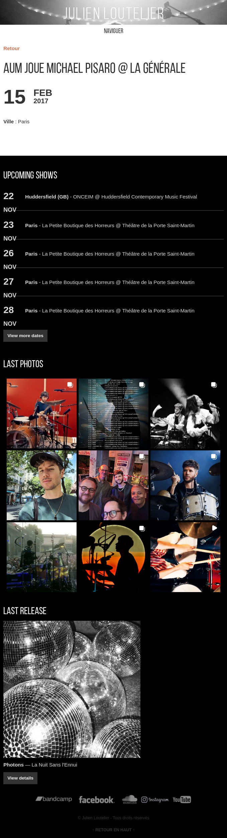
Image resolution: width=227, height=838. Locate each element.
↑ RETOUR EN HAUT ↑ (113, 830)
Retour (11, 48)
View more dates (25, 335)
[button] (42, 413)
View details (20, 778)
